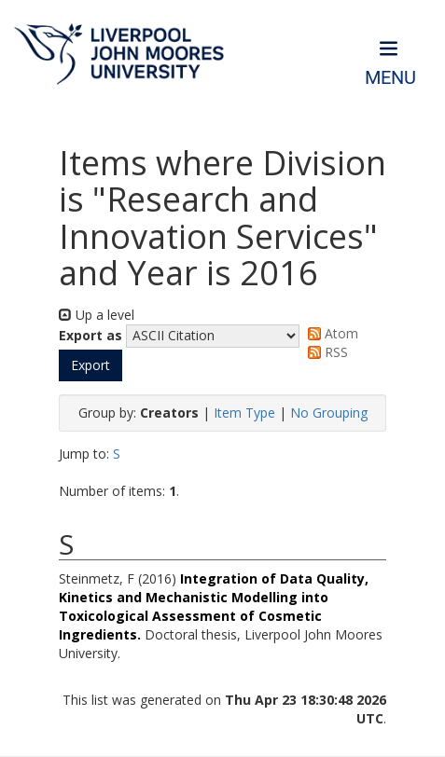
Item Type (244, 412)
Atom (329, 333)
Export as (90, 335)
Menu (390, 78)
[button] (90, 365)
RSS (324, 352)
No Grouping (329, 412)
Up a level (96, 314)
